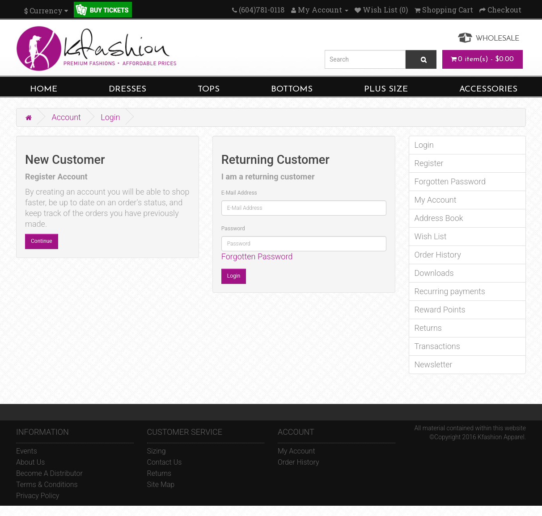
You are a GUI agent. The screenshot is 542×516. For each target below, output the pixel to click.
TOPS (209, 89)
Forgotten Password (257, 256)
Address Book (439, 218)
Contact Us (164, 462)
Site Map (161, 484)
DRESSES (127, 89)
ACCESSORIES (488, 89)
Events (26, 451)
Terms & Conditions (47, 484)
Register (429, 163)
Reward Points (440, 309)
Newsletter (434, 364)
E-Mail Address (239, 193)
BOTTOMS (292, 89)
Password (233, 228)
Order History (438, 254)
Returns (428, 328)
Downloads (434, 273)
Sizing (156, 451)
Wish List (431, 236)
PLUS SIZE (386, 89)
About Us (30, 462)
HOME (43, 89)
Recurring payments (450, 291)
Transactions (437, 346)
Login (110, 117)
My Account (436, 199)
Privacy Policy (37, 495)
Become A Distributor (49, 473)
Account (65, 117)
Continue (41, 241)
